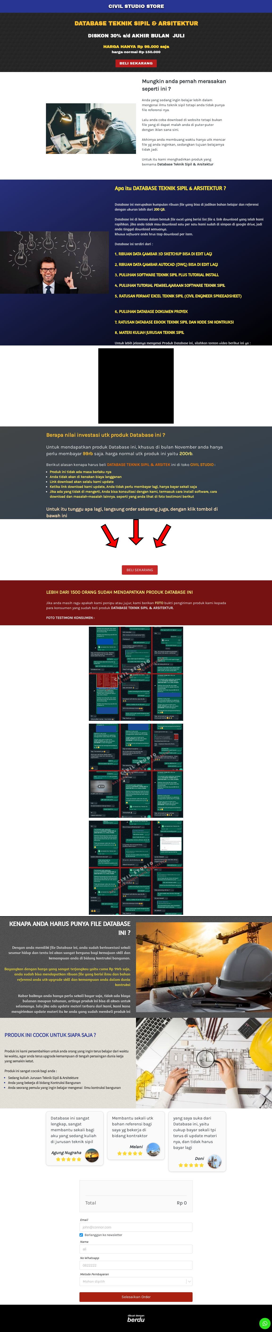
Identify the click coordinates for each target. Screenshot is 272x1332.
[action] (265, 1323)
